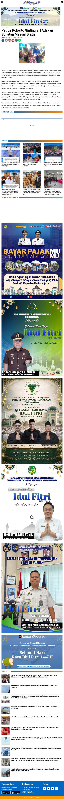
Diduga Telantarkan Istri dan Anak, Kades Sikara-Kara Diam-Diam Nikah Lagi (34, 717)
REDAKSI (25, 787)
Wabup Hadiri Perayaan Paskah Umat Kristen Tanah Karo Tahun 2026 (53, 164)
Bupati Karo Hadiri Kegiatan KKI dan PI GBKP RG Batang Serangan (32, 164)
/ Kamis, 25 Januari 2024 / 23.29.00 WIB (13, 37)
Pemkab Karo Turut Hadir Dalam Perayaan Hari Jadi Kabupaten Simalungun (11, 164)
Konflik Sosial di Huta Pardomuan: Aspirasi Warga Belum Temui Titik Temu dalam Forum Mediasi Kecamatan (53, 192)
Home (3, 27)
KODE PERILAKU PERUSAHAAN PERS (28, 792)
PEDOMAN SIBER (34, 787)
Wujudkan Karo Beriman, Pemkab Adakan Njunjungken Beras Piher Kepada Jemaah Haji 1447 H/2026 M (10, 192)
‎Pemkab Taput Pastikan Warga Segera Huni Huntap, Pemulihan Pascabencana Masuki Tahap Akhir (32, 192)
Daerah (7, 27)
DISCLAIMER (26, 789)
